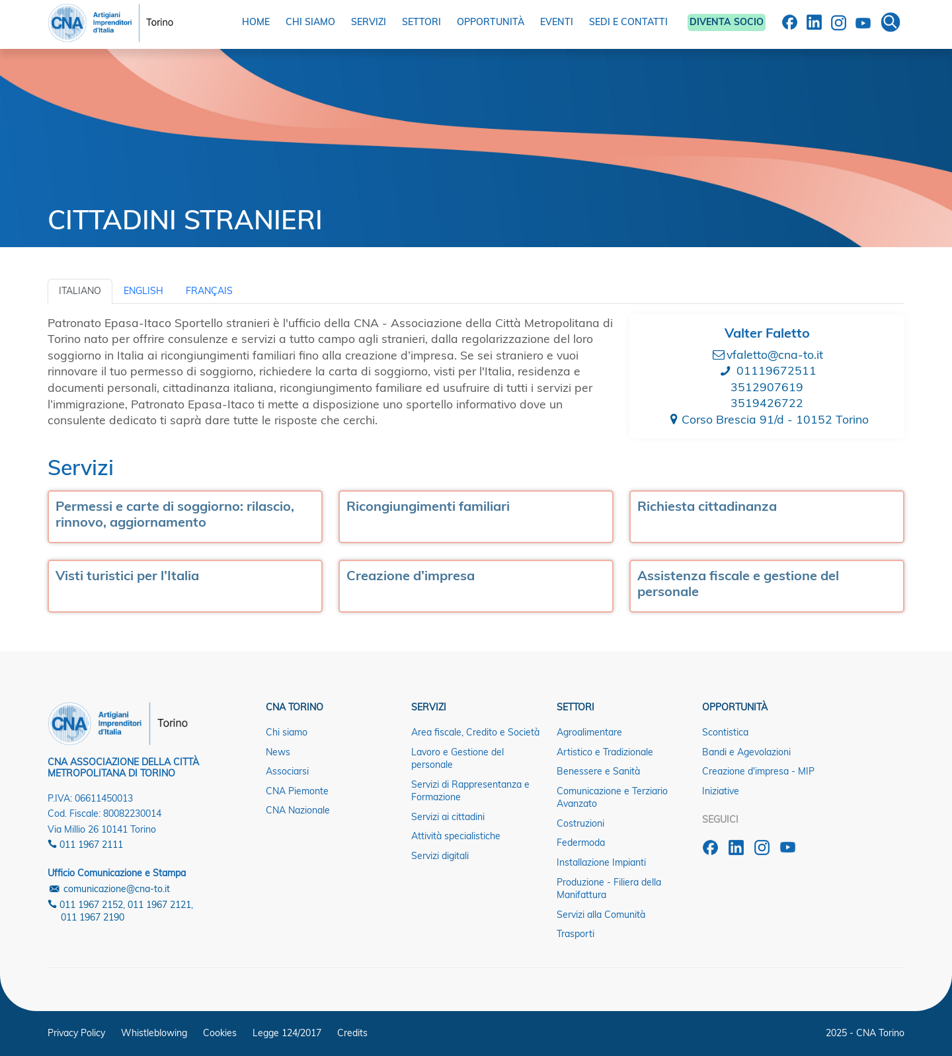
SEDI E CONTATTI (628, 22)
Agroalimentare (589, 732)
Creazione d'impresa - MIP (758, 771)
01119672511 (767, 370)
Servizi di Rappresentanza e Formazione (470, 791)
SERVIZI (368, 22)
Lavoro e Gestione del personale (457, 758)
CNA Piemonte (297, 791)
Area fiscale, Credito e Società (475, 732)
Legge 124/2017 (287, 1033)
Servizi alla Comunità (601, 915)
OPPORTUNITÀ (490, 22)
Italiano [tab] (80, 291)
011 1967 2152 (85, 905)
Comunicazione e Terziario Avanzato (612, 797)
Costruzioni (580, 823)
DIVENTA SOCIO (727, 22)
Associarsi (287, 771)
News (278, 752)
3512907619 (767, 386)
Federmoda (581, 843)
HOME (256, 22)
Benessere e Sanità (598, 771)
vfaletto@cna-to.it (767, 354)
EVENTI (556, 22)
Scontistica (725, 732)
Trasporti (575, 934)
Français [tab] (209, 291)
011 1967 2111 (85, 844)
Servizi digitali (440, 856)
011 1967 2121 (159, 905)
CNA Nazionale (298, 810)
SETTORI (421, 22)
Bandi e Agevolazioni (746, 752)
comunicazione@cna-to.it (109, 889)
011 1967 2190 (92, 917)
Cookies (220, 1033)
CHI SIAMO (310, 22)
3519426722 (767, 402)
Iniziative (720, 791)
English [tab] (143, 291)
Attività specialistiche (455, 836)
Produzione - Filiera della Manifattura (609, 888)
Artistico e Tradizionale (605, 752)
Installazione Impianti (601, 862)
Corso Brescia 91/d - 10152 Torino (767, 419)
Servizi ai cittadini (448, 817)
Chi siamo (286, 732)
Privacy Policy (76, 1033)
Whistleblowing (154, 1033)
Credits (352, 1033)
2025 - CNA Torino (865, 1033)
